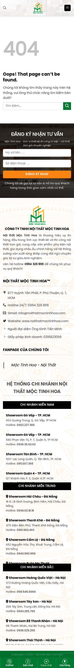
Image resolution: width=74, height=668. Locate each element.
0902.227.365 (26, 425)
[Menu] (67, 8)
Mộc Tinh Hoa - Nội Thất (33, 365)
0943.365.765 (26, 611)
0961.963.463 (25, 530)
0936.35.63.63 (26, 444)
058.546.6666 (26, 592)
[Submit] (67, 106)
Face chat (46, 663)
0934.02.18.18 (25, 510)
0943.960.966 (26, 553)
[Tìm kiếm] (4, 8)
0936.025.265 (26, 630)
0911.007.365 (25, 463)
